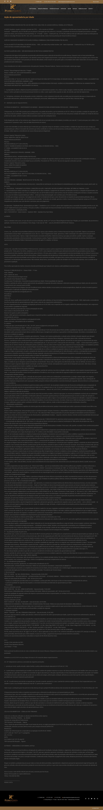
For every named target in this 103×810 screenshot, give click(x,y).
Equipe (69, 8)
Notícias (75, 8)
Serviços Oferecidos (43, 8)
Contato (90, 8)
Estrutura (63, 8)
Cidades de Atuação (54, 8)
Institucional (32, 8)
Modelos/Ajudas (83, 8)
